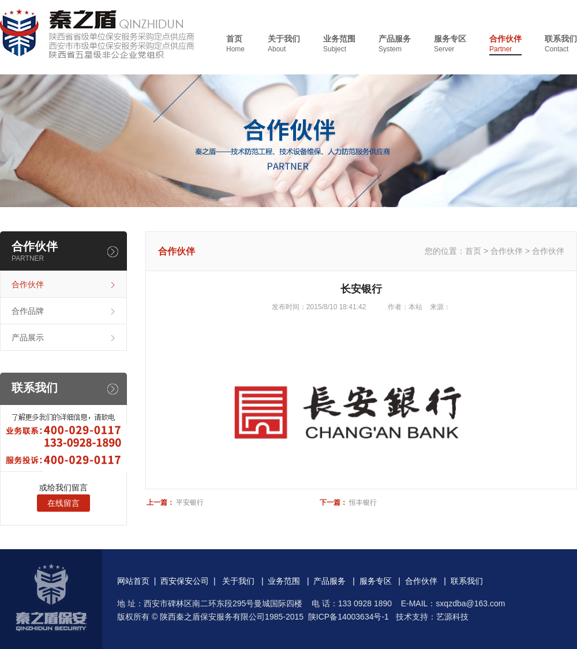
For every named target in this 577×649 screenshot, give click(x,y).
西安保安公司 (184, 581)
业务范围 (339, 44)
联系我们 (561, 44)
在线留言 (63, 503)
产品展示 (28, 337)
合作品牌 (28, 311)
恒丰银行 (363, 502)
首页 (235, 44)
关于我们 (284, 44)
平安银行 (190, 502)
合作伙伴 (505, 44)
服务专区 (450, 44)
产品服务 (395, 44)
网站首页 (133, 581)
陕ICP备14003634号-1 (348, 616)
